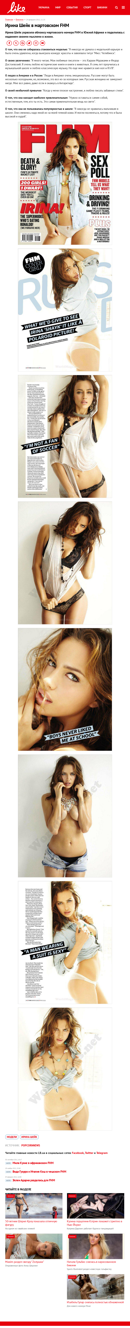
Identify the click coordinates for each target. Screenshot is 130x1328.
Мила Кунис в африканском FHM (29, 1163)
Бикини (102, 7)
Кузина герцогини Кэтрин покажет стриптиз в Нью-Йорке (94, 1223)
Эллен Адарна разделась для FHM (30, 1180)
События (72, 7)
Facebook (78, 1153)
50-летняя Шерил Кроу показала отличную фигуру (31, 1223)
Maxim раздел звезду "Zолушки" (24, 1262)
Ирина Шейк (29, 1137)
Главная (9, 19)
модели (12, 1137)
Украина (43, 7)
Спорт (87, 7)
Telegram (102, 1153)
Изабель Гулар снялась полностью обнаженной (95, 1302)
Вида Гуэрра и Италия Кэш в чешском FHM (35, 1172)
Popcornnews (30, 1145)
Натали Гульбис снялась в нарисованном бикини (91, 1263)
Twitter (89, 1153)
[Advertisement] (29, 1294)
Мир (58, 7)
